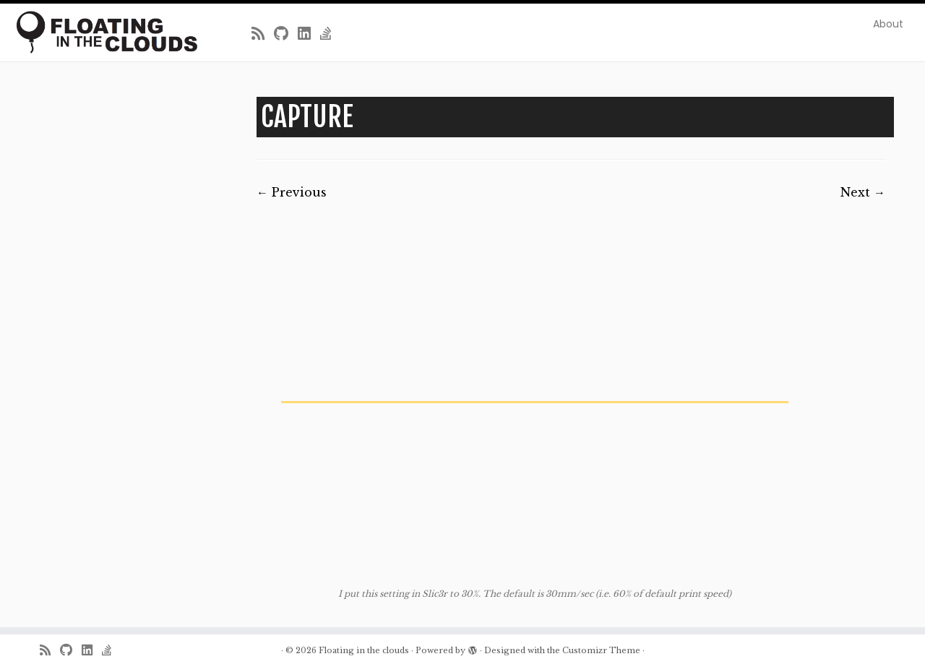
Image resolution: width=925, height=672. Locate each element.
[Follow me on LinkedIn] (309, 34)
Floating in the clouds (364, 650)
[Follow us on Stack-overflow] (330, 34)
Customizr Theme (601, 650)
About (888, 24)
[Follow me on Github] (286, 34)
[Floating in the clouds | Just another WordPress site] (106, 32)
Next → (862, 192)
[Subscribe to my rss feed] (262, 34)
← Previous (292, 192)
